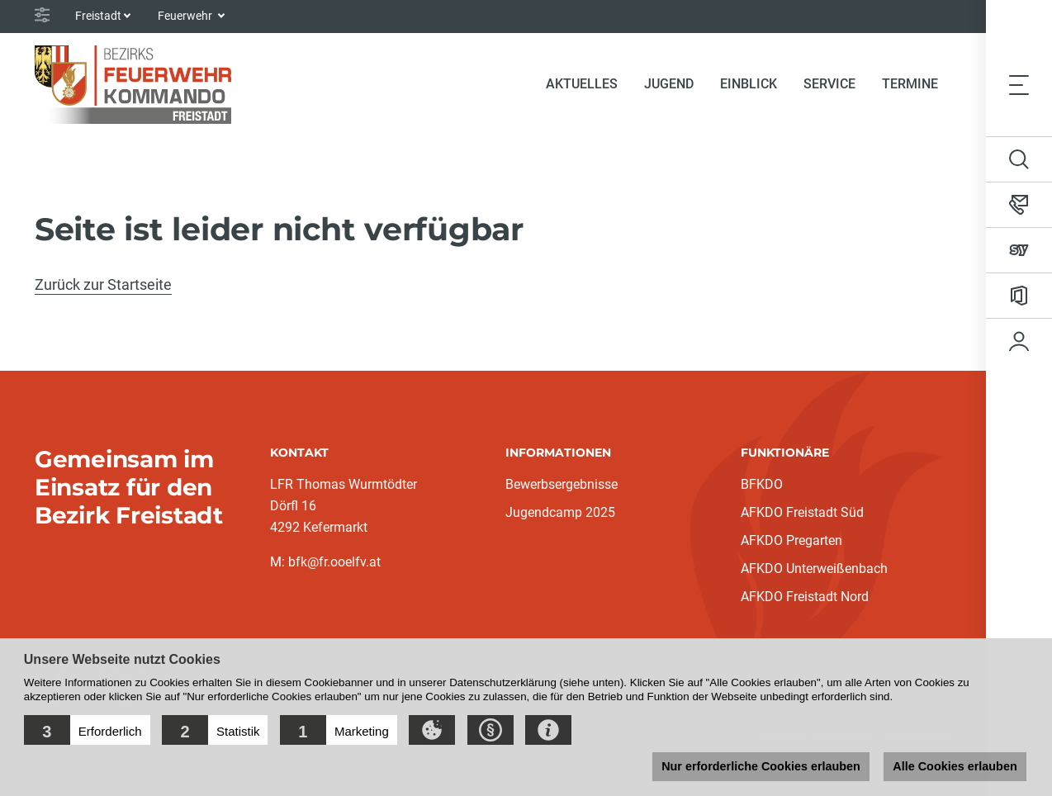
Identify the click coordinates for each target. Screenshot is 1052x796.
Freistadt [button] (98, 15)
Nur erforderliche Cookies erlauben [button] (760, 766)
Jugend (669, 84)
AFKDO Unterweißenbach (814, 568)
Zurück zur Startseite (103, 284)
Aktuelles (582, 84)
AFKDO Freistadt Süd (802, 512)
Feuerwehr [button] (186, 15)
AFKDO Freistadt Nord (805, 596)
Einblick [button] (748, 84)
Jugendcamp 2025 (560, 512)
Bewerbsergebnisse (561, 484)
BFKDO (762, 484)
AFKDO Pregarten (791, 540)
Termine (910, 84)
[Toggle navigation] (1019, 84)
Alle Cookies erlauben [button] (954, 766)
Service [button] (829, 84)
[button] (87, 730)
